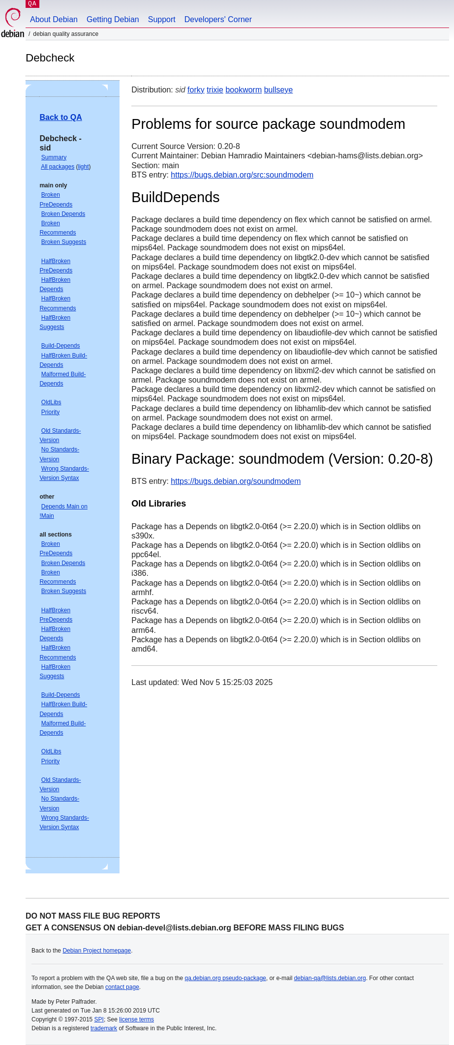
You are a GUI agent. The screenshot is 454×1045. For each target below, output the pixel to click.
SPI (99, 1019)
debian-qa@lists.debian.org (330, 978)
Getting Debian (113, 19)
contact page (122, 987)
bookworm (243, 90)
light (83, 166)
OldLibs (51, 402)
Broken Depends (63, 213)
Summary (53, 157)
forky (196, 90)
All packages (57, 166)
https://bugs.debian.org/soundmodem (236, 481)
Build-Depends (60, 345)
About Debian (54, 19)
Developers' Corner (218, 19)
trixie (215, 90)
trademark (104, 1028)
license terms (136, 1019)
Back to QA (60, 117)
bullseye (278, 90)
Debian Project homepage (96, 950)
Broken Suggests (63, 242)
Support (162, 19)
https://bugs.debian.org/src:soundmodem (242, 175)
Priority (50, 412)
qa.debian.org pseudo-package (225, 978)
